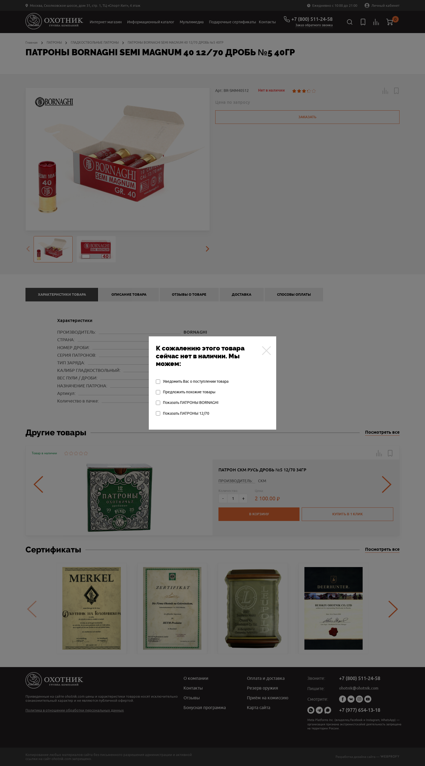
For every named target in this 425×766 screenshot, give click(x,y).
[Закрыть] (266, 350)
